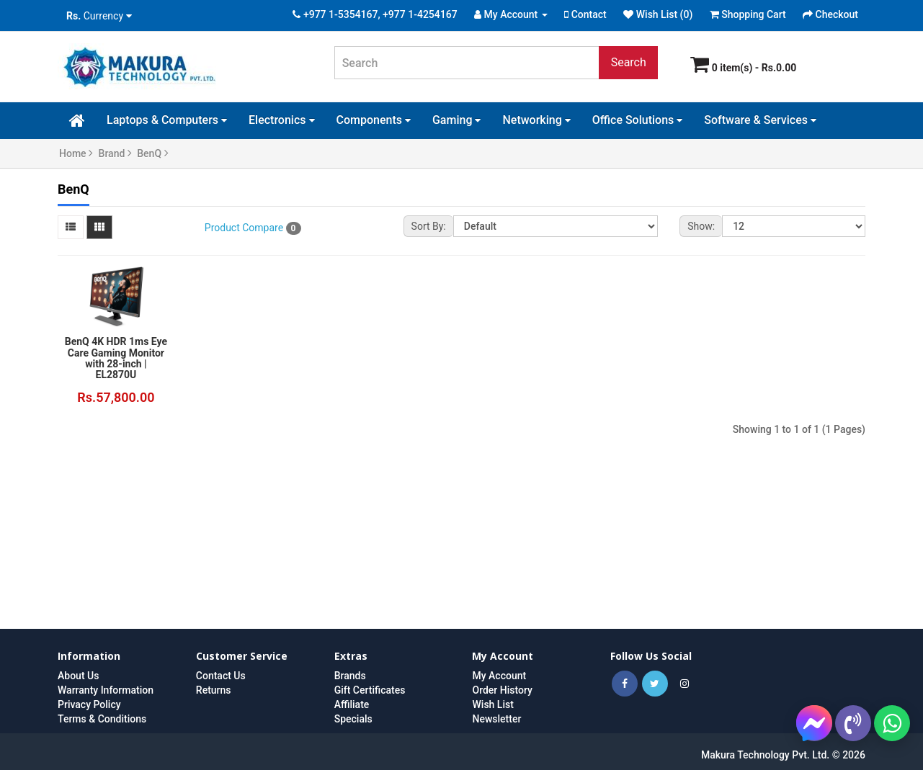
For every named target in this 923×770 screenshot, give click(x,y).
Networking (536, 120)
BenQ (152, 153)
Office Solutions (637, 120)
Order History (502, 690)
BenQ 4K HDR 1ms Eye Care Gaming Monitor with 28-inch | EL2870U (116, 358)
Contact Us (221, 675)
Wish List (492, 704)
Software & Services (760, 120)
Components (373, 120)
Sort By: (428, 226)
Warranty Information (105, 690)
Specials (353, 719)
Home (76, 153)
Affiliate (352, 704)
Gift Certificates (370, 690)
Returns (213, 690)
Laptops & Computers (167, 120)
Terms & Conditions (102, 719)
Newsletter (496, 719)
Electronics (281, 120)
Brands (350, 675)
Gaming (456, 120)
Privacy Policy (89, 704)
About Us (78, 675)
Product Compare (253, 228)
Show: (701, 226)
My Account (499, 675)
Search (628, 62)
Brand (115, 153)
